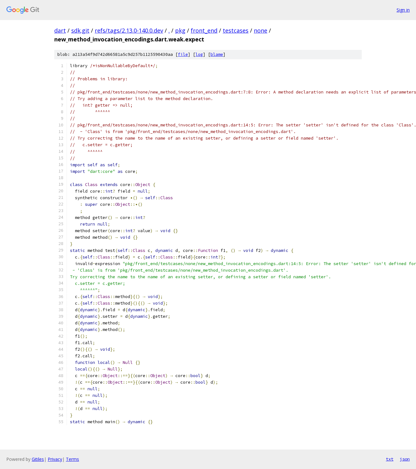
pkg (180, 30)
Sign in (403, 10)
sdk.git (80, 30)
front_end (204, 30)
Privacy (55, 459)
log (199, 54)
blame (217, 54)
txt (389, 459)
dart (60, 30)
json (405, 459)
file (183, 54)
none (260, 30)
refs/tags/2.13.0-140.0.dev (129, 30)
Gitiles (38, 459)
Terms (72, 459)
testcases (235, 30)
